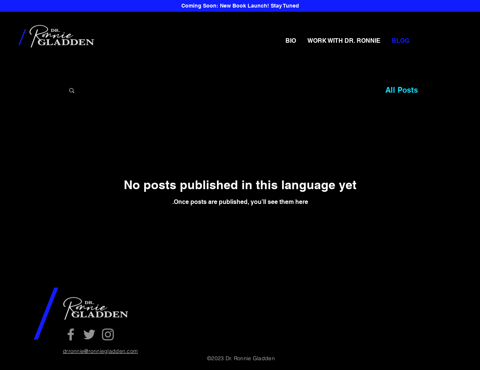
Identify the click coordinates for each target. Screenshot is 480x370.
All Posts (401, 90)
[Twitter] (89, 334)
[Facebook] (71, 334)
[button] (71, 91)
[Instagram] (108, 334)
